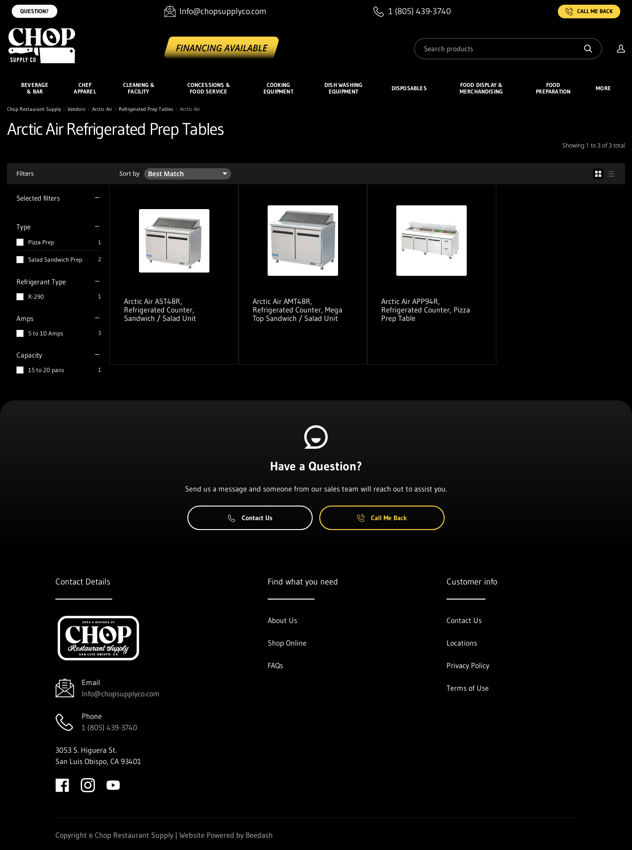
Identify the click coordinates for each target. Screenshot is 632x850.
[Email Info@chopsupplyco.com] (215, 11)
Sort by (129, 173)
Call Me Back (589, 12)
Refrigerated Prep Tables (146, 109)
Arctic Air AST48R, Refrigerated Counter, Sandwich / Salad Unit (160, 309)
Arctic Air (102, 109)
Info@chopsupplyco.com (121, 693)
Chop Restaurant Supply (34, 109)
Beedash (259, 835)
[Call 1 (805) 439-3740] (412, 11)
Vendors (76, 109)
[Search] (508, 48)
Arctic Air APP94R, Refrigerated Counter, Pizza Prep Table (425, 309)
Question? (34, 11)
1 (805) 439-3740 (109, 727)
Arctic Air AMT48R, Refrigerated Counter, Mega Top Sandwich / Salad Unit (297, 309)
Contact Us (250, 518)
